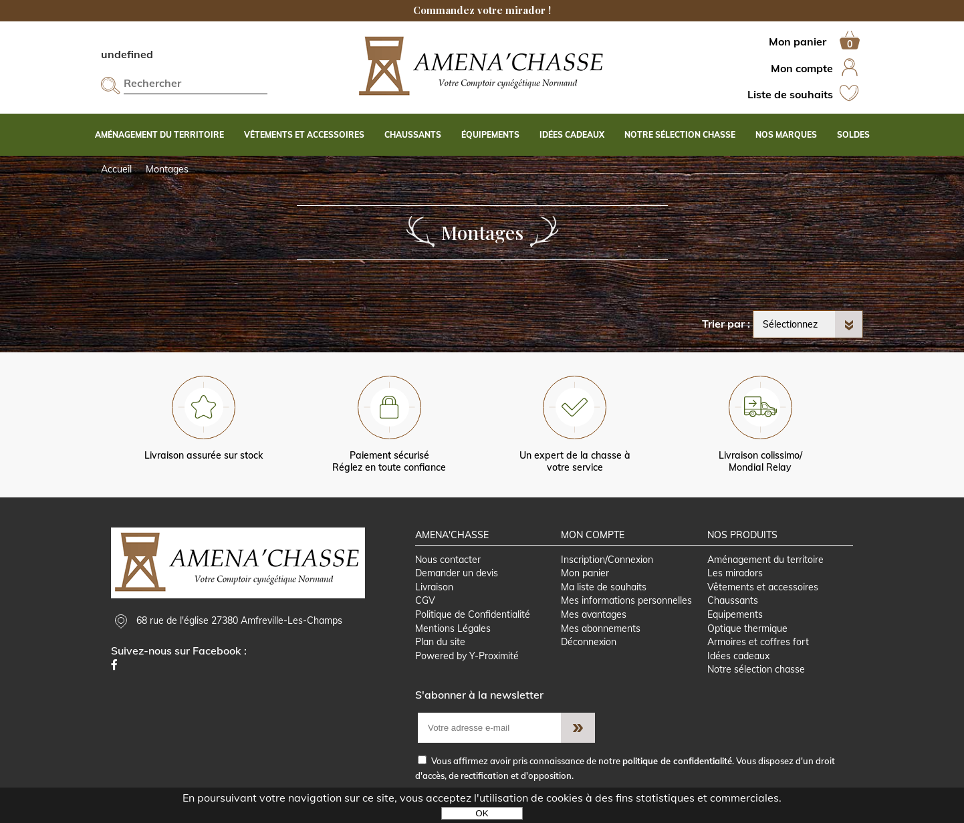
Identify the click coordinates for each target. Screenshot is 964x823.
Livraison (434, 587)
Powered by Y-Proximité (467, 656)
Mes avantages (593, 614)
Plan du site (440, 642)
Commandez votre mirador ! (482, 10)
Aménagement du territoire (765, 560)
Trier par (723, 323)
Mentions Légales (453, 628)
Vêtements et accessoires (762, 587)
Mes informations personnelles (626, 600)
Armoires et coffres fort (758, 642)
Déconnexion (588, 642)
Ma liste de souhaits (603, 587)
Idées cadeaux (738, 656)
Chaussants (732, 600)
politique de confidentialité (677, 760)
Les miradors (735, 573)
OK (481, 813)
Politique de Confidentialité (472, 614)
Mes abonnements (600, 628)
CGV (425, 600)
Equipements (735, 614)
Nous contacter (448, 560)
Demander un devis (456, 573)
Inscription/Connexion (607, 560)
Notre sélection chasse (756, 669)
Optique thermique (747, 628)
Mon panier (585, 573)
